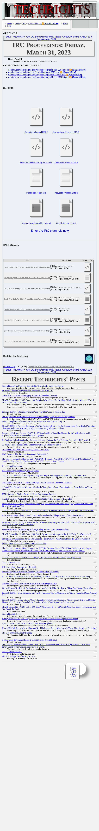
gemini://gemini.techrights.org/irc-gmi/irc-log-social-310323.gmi (36, 75)
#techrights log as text (36, 193)
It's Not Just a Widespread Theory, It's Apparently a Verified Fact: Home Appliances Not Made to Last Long (46, 577)
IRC (24, 23)
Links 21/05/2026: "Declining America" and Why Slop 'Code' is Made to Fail (33, 412)
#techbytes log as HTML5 (66, 163)
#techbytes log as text (66, 224)
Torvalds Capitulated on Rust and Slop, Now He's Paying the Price (29, 584)
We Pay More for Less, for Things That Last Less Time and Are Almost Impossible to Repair (40, 619)
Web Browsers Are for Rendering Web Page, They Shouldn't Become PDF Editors (35, 530)
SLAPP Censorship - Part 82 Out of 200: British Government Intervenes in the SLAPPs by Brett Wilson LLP (46, 535)
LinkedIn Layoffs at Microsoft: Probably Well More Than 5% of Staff (30, 572)
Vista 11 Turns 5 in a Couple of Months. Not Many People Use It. (29, 624)
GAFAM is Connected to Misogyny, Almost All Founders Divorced (29, 396)
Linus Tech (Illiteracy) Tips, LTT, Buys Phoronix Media (30, 37)
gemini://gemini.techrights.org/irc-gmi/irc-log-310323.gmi (33, 73)
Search (66, 23)
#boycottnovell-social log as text (36, 224)
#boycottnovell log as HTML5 (66, 133)
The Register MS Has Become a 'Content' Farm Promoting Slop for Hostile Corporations (38, 417)
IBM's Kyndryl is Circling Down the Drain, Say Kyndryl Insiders (28, 495)
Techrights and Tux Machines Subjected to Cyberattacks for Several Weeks (32, 387)
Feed (9, 26)
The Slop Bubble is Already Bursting (17, 633)
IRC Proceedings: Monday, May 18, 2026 (19, 657)
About (17, 23)
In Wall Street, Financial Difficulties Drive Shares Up (24, 544)
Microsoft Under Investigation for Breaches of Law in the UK (27, 391)
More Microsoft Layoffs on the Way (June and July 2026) (25, 450)
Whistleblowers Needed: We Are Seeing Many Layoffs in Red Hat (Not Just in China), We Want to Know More (47, 589)
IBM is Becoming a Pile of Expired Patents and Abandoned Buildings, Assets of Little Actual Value (42, 516)
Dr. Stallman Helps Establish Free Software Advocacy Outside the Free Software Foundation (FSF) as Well (46, 441)
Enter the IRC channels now (50, 231)
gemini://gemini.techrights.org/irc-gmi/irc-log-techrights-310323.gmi (38, 70)
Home (9, 23)
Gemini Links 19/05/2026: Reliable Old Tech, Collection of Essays (29, 640)
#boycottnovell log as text (66, 193)
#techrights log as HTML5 (36, 133)
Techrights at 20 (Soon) (11, 614)
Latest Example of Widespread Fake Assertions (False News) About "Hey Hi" (34, 422)
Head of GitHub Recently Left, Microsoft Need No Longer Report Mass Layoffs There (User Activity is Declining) (49, 629)
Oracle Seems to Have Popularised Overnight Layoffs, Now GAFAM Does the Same (36, 483)
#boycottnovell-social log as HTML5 (36, 163)
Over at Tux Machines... (12, 467)
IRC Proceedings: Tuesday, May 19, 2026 (19, 568)
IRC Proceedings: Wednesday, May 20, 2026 (20, 471)
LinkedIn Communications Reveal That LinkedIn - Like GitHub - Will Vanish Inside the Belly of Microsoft (46, 539)
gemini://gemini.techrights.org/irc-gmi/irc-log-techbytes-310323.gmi (38, 78)
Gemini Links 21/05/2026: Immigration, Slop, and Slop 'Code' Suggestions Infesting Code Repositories (44, 476)
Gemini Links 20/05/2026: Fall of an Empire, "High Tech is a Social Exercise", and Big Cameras (41, 558)
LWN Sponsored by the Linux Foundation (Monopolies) (25, 455)
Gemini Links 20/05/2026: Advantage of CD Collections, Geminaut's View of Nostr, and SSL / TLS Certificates (48, 511)
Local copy (10, 367)
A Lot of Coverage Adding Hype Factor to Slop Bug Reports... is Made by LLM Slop (37, 499)
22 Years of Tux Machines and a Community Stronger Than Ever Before (31, 445)
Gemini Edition (34, 23)
